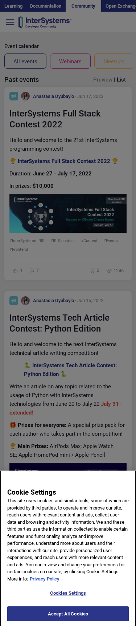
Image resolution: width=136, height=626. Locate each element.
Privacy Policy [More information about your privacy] (44, 583)
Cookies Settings (68, 597)
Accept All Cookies (68, 618)
